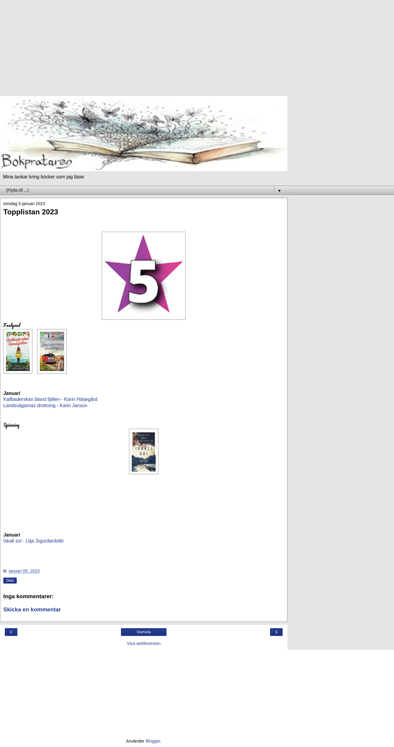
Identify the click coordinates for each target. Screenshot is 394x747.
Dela (10, 580)
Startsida (144, 632)
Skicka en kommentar (32, 609)
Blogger (153, 741)
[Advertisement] (143, 51)
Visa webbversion (144, 643)
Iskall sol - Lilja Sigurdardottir (33, 540)
